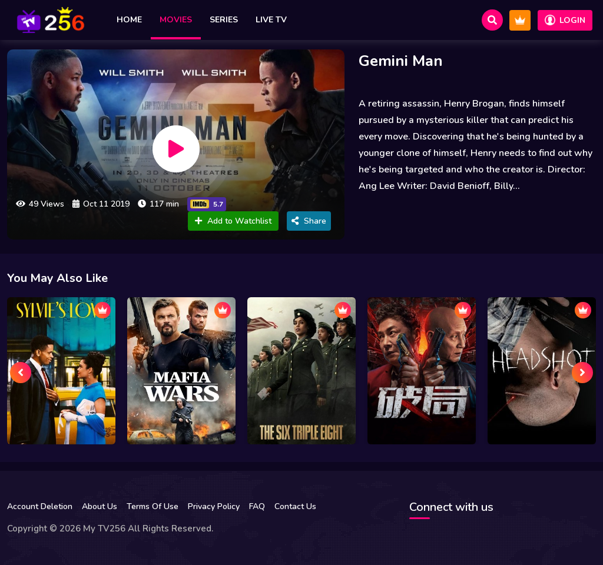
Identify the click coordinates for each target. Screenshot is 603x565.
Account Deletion (39, 506)
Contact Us (295, 506)
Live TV (271, 19)
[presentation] (20, 372)
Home (129, 19)
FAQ (257, 506)
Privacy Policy (214, 506)
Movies (176, 19)
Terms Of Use (152, 506)
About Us (99, 506)
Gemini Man (401, 61)
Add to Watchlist (233, 221)
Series (224, 19)
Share (308, 221)
